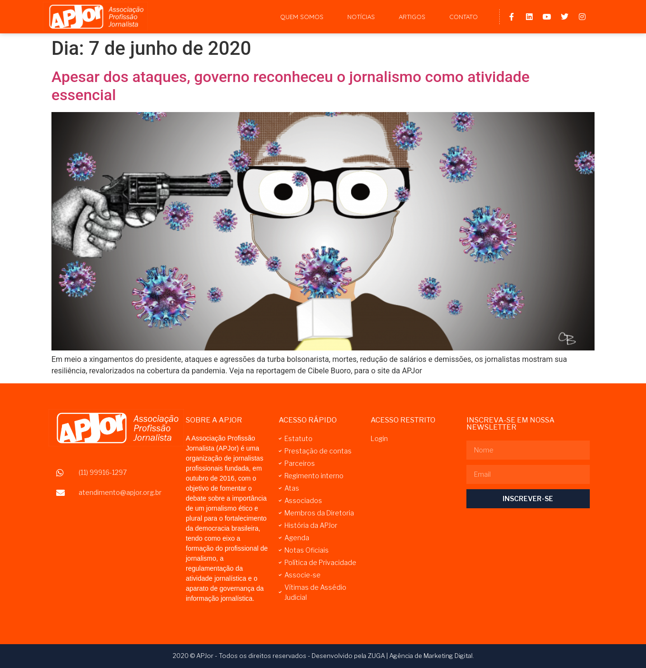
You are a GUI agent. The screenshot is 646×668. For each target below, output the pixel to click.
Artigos (412, 17)
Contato (463, 17)
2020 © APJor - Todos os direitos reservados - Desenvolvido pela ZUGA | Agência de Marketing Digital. (323, 655)
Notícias (361, 17)
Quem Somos (301, 17)
